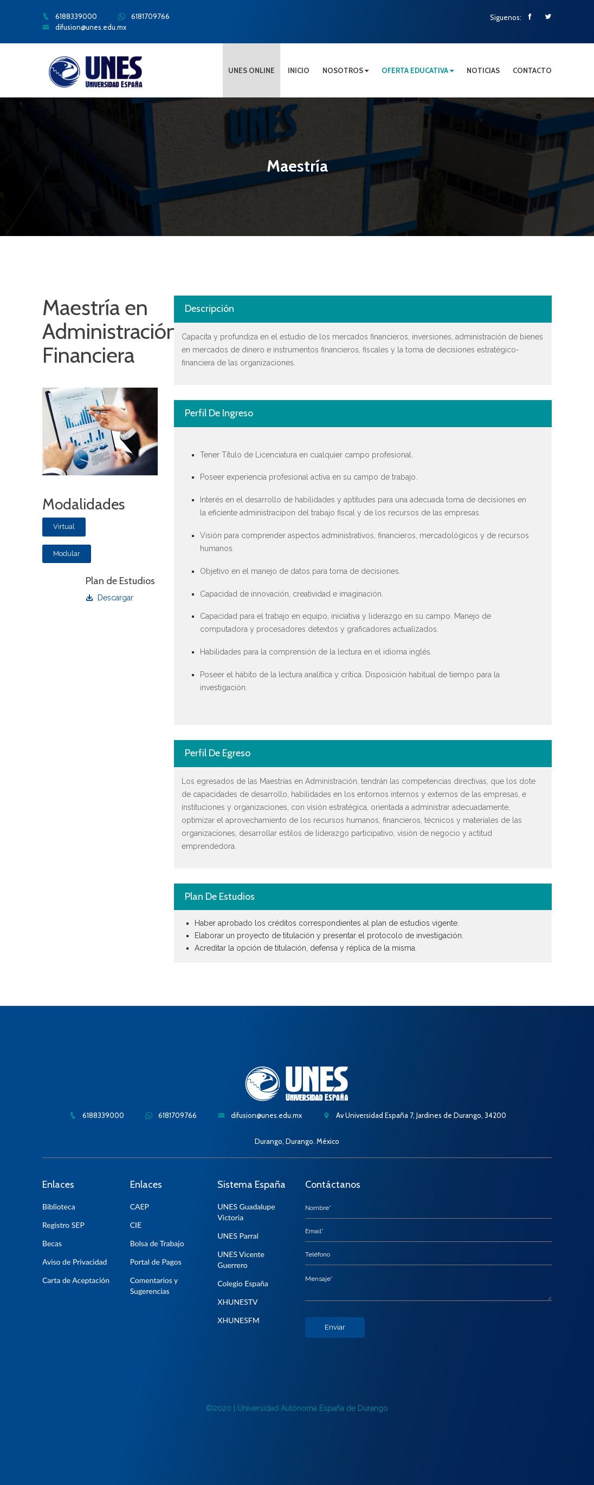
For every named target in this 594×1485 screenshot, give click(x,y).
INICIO (298, 70)
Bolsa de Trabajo (157, 1243)
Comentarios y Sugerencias (154, 1285)
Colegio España (242, 1283)
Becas (52, 1243)
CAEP (139, 1206)
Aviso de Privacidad (74, 1261)
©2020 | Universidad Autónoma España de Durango (297, 1408)
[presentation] (387, 1359)
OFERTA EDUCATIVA (418, 70)
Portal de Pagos (156, 1261)
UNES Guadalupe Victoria (246, 1212)
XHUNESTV (237, 1301)
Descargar (109, 597)
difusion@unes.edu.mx (84, 27)
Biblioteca (58, 1206)
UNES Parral (238, 1235)
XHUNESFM (238, 1320)
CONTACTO (532, 70)
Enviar (335, 1327)
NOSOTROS (345, 70)
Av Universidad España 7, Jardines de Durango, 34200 (414, 1115)
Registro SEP (63, 1224)
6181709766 (144, 16)
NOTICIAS (483, 70)
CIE (135, 1224)
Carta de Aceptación (75, 1280)
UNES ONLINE (251, 70)
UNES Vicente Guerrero (240, 1260)
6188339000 (69, 16)
